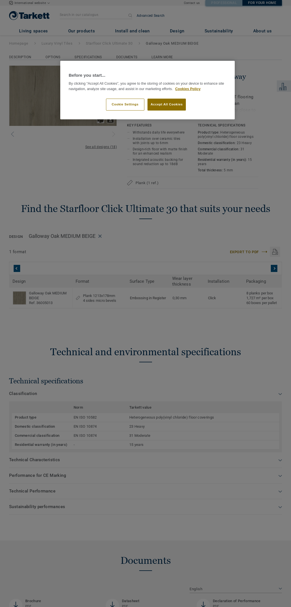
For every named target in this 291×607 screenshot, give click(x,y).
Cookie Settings (125, 104)
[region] (147, 90)
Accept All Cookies (167, 104)
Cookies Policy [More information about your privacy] (187, 89)
